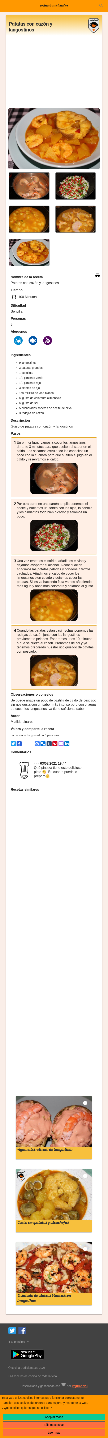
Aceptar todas (54, 1417)
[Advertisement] (54, 73)
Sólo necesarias (54, 1424)
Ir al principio (19, 1341)
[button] (6, 6)
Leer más (54, 1432)
